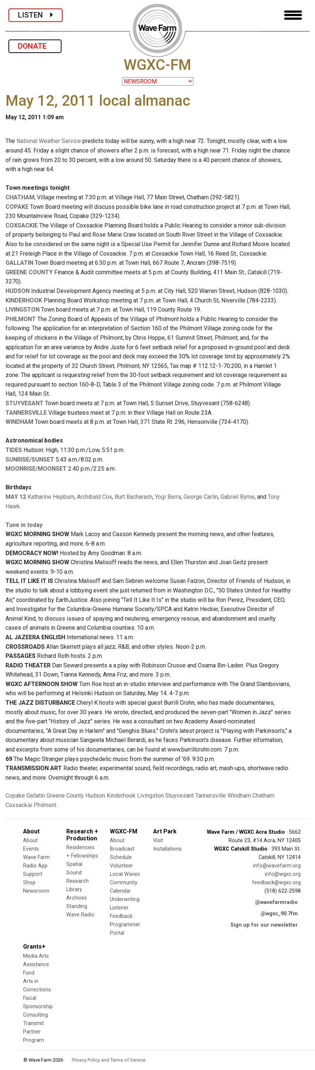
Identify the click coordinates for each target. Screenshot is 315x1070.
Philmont (45, 805)
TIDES (13, 450)
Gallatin (35, 795)
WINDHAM (19, 421)
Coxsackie (18, 805)
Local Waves (125, 874)
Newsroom (36, 891)
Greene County (65, 795)
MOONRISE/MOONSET (36, 468)
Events (31, 849)
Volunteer (121, 866)
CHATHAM (19, 197)
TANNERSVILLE (26, 412)
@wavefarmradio (276, 902)
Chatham (263, 795)
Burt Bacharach (133, 496)
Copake (15, 795)
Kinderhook (121, 795)
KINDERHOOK (23, 300)
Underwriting (125, 899)
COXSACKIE (21, 225)
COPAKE (17, 206)
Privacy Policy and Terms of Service (108, 1060)
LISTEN (35, 15)
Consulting (35, 1015)
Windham (239, 795)
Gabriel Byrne (237, 496)
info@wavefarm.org (277, 866)
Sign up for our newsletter (264, 925)
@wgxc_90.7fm (279, 914)
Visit (158, 840)
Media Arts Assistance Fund (36, 964)
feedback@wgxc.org (276, 882)
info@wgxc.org (283, 874)
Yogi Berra (168, 496)
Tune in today (23, 524)
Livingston (150, 795)
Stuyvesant (179, 795)
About (30, 840)
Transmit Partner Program (33, 1031)
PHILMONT (20, 319)
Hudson (95, 795)
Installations (167, 849)
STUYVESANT (24, 403)
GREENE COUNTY (29, 272)
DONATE (35, 46)
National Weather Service (48, 140)
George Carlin (201, 496)
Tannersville (210, 795)
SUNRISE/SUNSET (29, 459)
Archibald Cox (94, 496)
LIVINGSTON (22, 309)
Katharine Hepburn (50, 496)
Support (32, 874)
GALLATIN (19, 262)
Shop (29, 882)
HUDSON (17, 290)
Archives (76, 898)
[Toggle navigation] (293, 15)
